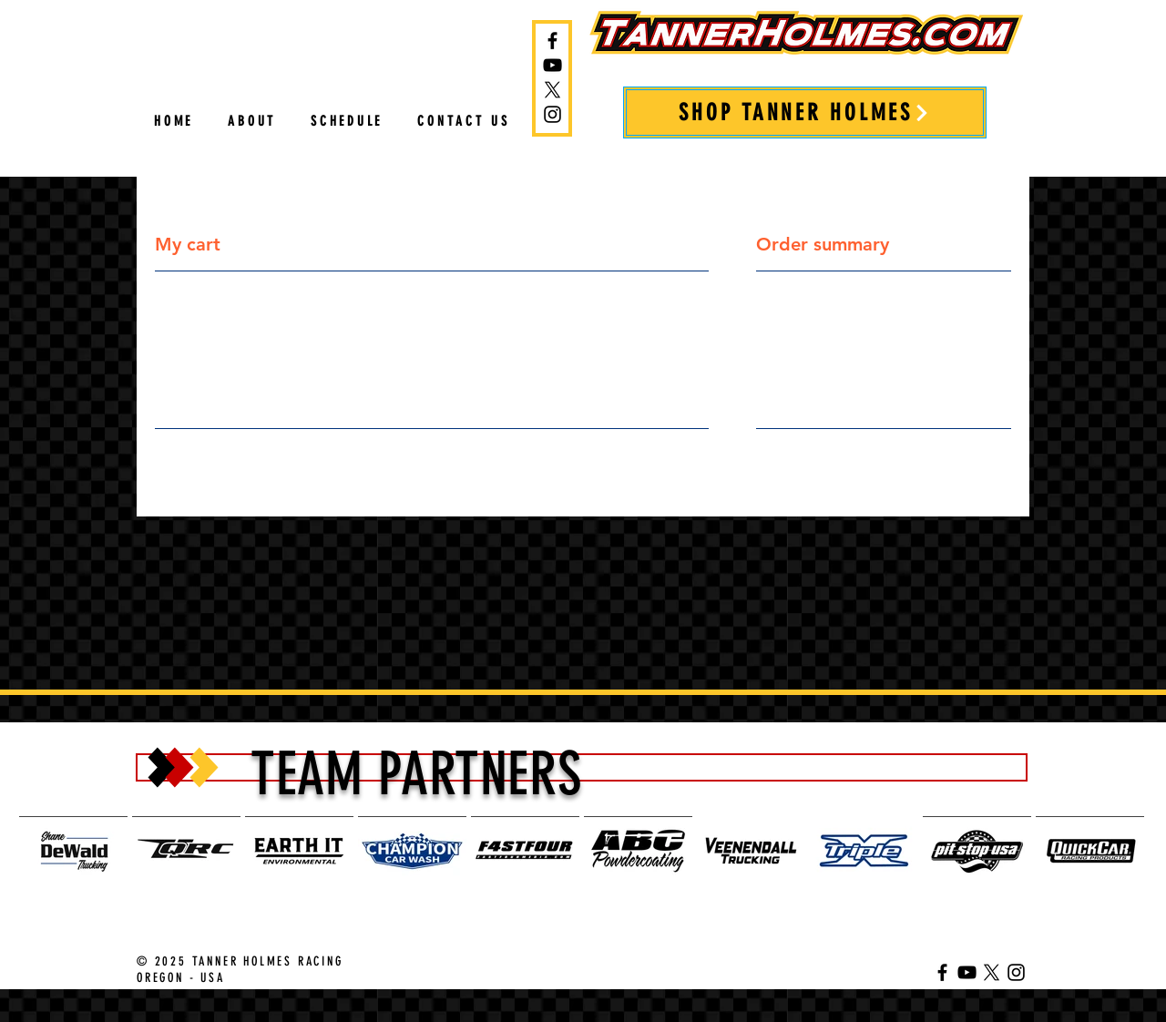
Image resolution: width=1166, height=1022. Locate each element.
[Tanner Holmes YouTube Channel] (552, 65)
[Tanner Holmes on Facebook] (552, 40)
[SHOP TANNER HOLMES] (805, 112)
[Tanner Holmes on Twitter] (552, 89)
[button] (346, 121)
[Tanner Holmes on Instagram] (552, 114)
